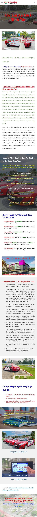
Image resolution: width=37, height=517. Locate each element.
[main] (18, 17)
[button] (2, 2)
